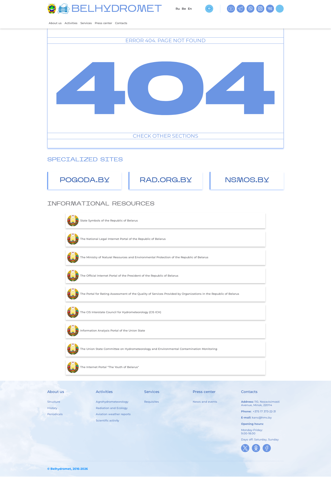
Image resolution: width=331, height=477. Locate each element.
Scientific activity (107, 421)
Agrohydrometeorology (112, 402)
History (52, 408)
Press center (110, 23)
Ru (178, 9)
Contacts (130, 23)
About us (56, 23)
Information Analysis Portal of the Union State (106, 331)
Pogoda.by (85, 180)
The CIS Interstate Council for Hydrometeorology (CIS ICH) (114, 312)
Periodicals (55, 414)
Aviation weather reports (113, 414)
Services (90, 23)
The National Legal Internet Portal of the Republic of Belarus (116, 239)
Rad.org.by (166, 180)
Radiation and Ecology (112, 408)
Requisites (151, 402)
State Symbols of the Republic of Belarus (102, 221)
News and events (205, 402)
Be (184, 9)
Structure (53, 402)
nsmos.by (247, 180)
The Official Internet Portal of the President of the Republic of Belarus (122, 276)
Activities (73, 23)
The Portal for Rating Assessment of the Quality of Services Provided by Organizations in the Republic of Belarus (153, 294)
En (190, 9)
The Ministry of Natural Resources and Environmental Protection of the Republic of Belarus (137, 257)
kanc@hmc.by (262, 418)
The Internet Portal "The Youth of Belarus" (103, 367)
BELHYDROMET (116, 9)
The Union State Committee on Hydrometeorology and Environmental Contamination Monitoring (142, 349)
